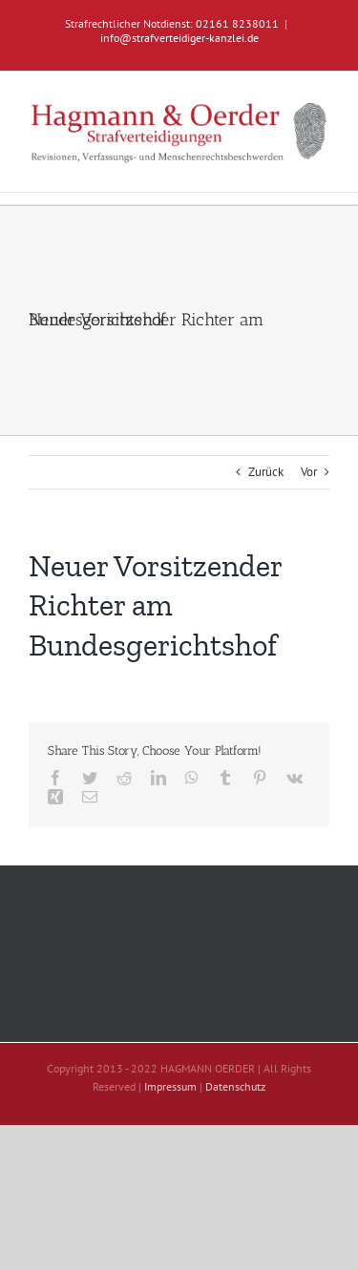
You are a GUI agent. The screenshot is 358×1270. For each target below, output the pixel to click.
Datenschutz (235, 1086)
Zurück (266, 472)
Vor (309, 472)
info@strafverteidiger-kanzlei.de (179, 38)
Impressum (170, 1086)
